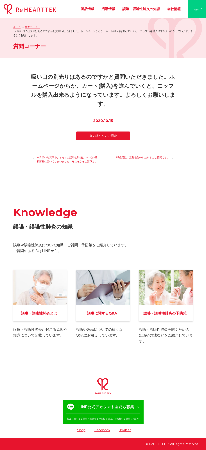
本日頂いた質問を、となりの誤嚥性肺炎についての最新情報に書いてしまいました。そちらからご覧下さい (67, 159)
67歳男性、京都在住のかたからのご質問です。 (142, 157)
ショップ (197, 9)
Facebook (102, 430)
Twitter (125, 430)
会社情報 (174, 9)
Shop (81, 430)
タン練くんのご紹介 (103, 135)
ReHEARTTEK (159, 444)
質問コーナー (32, 27)
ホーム (17, 27)
